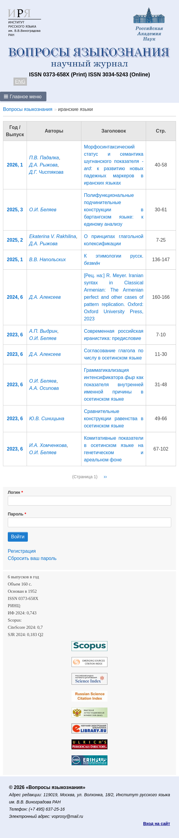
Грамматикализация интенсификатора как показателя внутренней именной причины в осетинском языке (113, 385)
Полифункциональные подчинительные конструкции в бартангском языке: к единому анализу (113, 210)
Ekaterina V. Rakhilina (52, 236)
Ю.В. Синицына (46, 418)
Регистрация (22, 551)
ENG (20, 81)
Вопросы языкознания (27, 109)
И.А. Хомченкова (48, 445)
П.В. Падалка (44, 157)
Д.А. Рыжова (43, 164)
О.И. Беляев (43, 209)
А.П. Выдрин (43, 331)
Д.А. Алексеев (45, 297)
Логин (14, 492)
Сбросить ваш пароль (32, 558)
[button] (23, 96)
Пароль (15, 514)
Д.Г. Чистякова (46, 172)
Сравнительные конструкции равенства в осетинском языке (113, 418)
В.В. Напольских (47, 259)
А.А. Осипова (44, 388)
